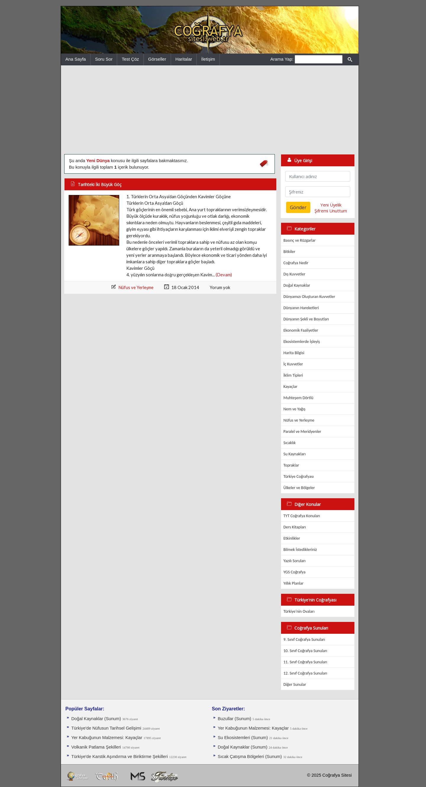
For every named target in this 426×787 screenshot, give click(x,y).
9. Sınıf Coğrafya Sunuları (304, 639)
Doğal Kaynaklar (296, 285)
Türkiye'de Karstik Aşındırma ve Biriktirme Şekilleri (119, 756)
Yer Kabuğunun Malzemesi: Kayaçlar (106, 737)
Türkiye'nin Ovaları (298, 611)
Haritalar (183, 59)
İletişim (208, 59)
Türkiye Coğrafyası (298, 476)
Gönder (298, 207)
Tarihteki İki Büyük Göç (100, 184)
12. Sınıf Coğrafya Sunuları (305, 673)
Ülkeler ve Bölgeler (299, 487)
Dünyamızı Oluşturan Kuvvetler (309, 296)
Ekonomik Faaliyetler (300, 330)
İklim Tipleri (293, 375)
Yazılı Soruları (294, 560)
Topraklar (291, 465)
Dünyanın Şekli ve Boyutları (306, 319)
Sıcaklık (289, 442)
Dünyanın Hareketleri (301, 307)
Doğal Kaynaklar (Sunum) (96, 718)
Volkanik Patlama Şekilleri (96, 747)
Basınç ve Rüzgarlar (299, 240)
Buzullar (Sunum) (234, 718)
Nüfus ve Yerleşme (136, 287)
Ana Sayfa (75, 59)
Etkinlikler (291, 538)
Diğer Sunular (294, 684)
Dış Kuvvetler (294, 274)
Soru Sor (103, 59)
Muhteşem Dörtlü (298, 397)
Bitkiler (289, 251)
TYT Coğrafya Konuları (301, 515)
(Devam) (224, 274)
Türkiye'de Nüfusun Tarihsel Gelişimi (106, 728)
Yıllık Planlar (293, 583)
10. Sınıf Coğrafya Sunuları (305, 650)
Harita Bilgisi (293, 352)
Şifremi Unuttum (330, 211)
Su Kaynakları (294, 454)
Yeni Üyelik (330, 205)
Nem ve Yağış (294, 409)
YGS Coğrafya (294, 572)
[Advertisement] (210, 109)
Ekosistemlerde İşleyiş (301, 341)
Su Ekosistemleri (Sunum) (243, 737)
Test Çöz (130, 59)
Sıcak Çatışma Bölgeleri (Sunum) (250, 756)
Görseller (157, 59)
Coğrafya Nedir (295, 262)
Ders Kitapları (294, 527)
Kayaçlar (290, 386)
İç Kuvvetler (293, 364)
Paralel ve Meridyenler (302, 431)
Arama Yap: (281, 59)
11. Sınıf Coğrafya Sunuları (305, 662)
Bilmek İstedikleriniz (300, 549)
